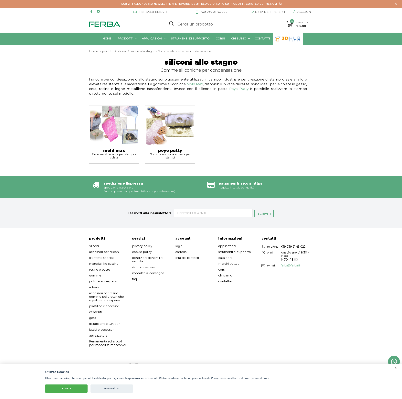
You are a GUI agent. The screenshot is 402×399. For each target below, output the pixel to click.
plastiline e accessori (104, 305)
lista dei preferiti (187, 257)
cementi (95, 311)
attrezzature (98, 335)
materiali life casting (104, 263)
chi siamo (238, 38)
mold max (114, 153)
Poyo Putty (239, 88)
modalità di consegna (148, 272)
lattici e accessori (101, 329)
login (179, 245)
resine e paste (99, 269)
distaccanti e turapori (104, 323)
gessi (92, 317)
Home (107, 38)
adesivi (94, 286)
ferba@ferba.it (290, 265)
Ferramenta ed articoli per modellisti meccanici (107, 342)
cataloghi (225, 257)
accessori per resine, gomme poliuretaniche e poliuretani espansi (106, 296)
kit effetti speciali (101, 257)
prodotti (125, 38)
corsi (220, 38)
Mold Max (195, 84)
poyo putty (170, 153)
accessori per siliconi (104, 251)
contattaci (225, 281)
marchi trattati (228, 263)
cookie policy (142, 251)
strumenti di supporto (190, 38)
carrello (181, 251)
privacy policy (142, 245)
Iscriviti (264, 212)
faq (134, 278)
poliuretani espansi (103, 281)
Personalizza (111, 388)
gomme (95, 275)
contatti (262, 38)
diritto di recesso (144, 266)
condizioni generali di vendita (147, 259)
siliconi (122, 51)
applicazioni (152, 38)
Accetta (66, 388)
